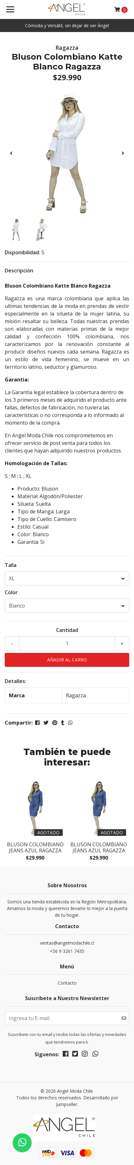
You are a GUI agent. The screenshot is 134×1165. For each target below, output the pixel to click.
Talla (10, 565)
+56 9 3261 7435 (67, 951)
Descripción (19, 270)
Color (11, 592)
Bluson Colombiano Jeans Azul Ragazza (35, 847)
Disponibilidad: (22, 252)
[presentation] (11, 153)
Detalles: (15, 681)
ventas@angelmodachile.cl (67, 943)
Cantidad (67, 630)
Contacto (67, 983)
